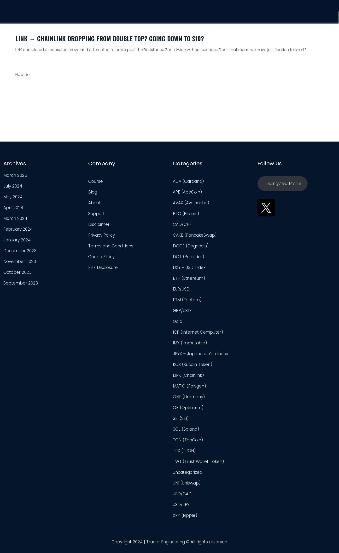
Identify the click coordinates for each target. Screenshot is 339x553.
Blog (92, 192)
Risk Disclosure (103, 267)
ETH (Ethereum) (189, 278)
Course (244, 15)
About (94, 203)
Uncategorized (187, 472)
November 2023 (19, 261)
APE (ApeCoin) (187, 192)
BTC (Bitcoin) (186, 214)
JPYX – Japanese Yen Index (200, 354)
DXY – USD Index (189, 267)
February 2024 (18, 229)
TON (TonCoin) (188, 440)
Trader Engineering (165, 543)
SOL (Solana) (186, 429)
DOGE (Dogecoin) (191, 246)
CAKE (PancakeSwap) (195, 235)
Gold (177, 321)
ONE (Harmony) (189, 397)
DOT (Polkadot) (188, 257)
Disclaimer (99, 224)
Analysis (271, 15)
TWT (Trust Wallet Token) (198, 461)
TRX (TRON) (184, 451)
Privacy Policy (101, 235)
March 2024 (15, 218)
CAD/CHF (182, 224)
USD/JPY (181, 504)
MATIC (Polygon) (189, 386)
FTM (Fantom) (187, 300)
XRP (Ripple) (185, 515)
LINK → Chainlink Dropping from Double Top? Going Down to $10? (109, 38)
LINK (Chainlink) (188, 375)
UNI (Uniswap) (187, 483)
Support (300, 16)
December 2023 (19, 251)
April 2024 (13, 208)
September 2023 (20, 283)
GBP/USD (182, 311)
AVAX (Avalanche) (191, 203)
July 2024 (12, 186)
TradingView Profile (282, 185)
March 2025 (15, 175)
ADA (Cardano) (188, 181)
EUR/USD (181, 289)
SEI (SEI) (181, 418)
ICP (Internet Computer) (198, 332)
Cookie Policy (101, 257)
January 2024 (17, 240)
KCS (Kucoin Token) (192, 364)
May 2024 (13, 197)
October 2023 (17, 272)
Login (326, 17)
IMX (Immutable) (190, 343)
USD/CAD (182, 494)
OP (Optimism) (188, 407)
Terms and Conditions (110, 246)
